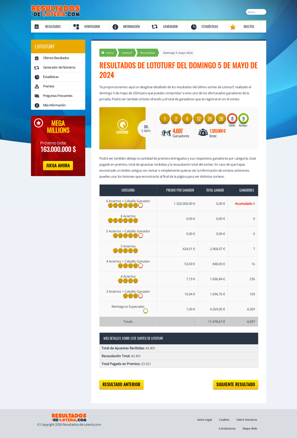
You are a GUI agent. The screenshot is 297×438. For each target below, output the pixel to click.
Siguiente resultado (235, 384)
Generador (170, 27)
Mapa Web (250, 428)
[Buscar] (256, 12)
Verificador (92, 27)
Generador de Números (59, 67)
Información (131, 27)
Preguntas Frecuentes (57, 95)
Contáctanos (227, 428)
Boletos (249, 27)
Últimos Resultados (56, 58)
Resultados (53, 27)
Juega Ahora (58, 165)
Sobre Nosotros (246, 420)
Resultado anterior (121, 384)
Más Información (54, 105)
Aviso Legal (204, 420)
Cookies (224, 420)
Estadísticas (209, 27)
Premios (48, 86)
